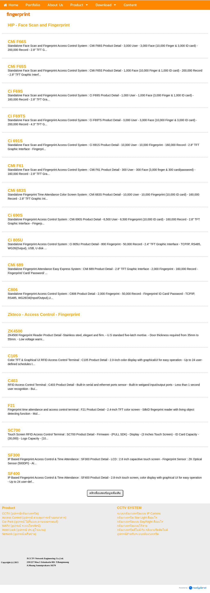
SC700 (14, 430)
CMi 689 (15, 265)
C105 (13, 356)
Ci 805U (15, 240)
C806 (13, 289)
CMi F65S (17, 66)
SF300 (14, 455)
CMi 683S (17, 190)
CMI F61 (16, 165)
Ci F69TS (16, 116)
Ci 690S (15, 215)
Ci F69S (15, 91)
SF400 (14, 473)
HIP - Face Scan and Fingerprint (39, 25)
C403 (13, 380)
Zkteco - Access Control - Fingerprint (44, 314)
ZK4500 (15, 331)
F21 (11, 405)
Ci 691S (15, 141)
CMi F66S (17, 41)
